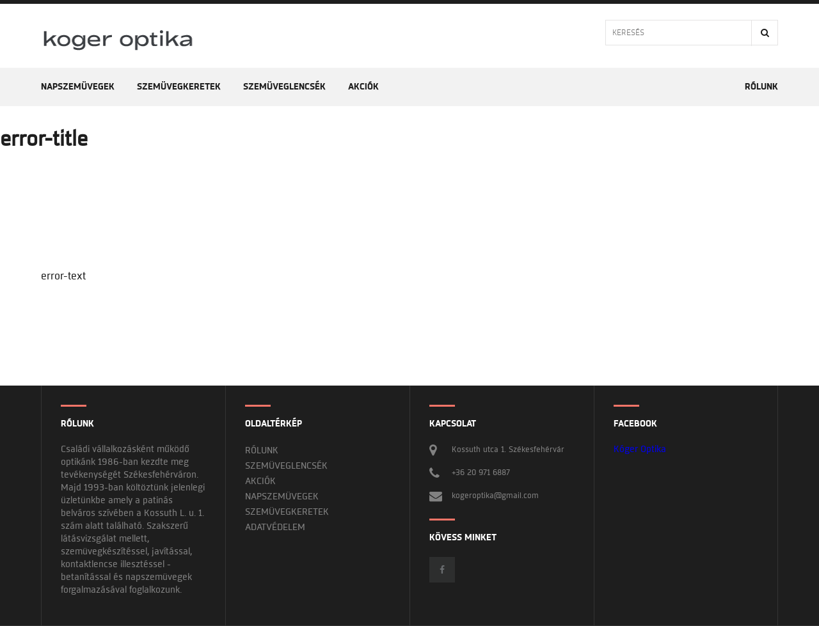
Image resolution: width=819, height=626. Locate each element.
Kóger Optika (640, 449)
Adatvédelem (275, 527)
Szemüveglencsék (284, 87)
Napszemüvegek (78, 87)
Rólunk (761, 87)
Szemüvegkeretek (179, 87)
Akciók (363, 87)
